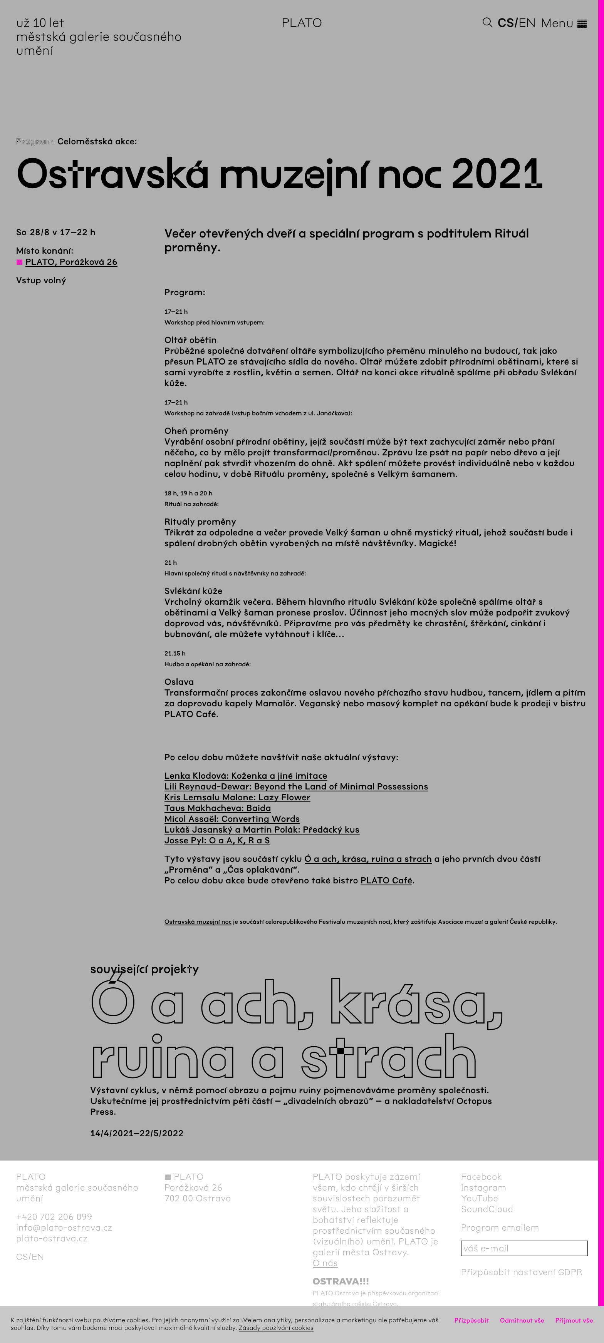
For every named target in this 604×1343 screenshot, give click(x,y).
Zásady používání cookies (276, 1328)
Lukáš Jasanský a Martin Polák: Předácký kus (262, 830)
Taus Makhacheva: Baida (217, 808)
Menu (564, 23)
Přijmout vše (574, 1320)
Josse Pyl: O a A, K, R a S (217, 840)
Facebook (481, 1177)
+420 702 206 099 (54, 1217)
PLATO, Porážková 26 (71, 262)
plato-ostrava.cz (52, 1238)
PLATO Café (386, 880)
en (527, 23)
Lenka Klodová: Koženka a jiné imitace (245, 776)
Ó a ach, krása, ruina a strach (368, 859)
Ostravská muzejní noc (198, 922)
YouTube (479, 1198)
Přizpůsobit (472, 1320)
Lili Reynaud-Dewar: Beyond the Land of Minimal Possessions (296, 786)
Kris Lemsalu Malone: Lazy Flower (237, 797)
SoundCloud (487, 1209)
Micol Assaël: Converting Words (232, 819)
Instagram (484, 1187)
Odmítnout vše (522, 1320)
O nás (325, 1263)
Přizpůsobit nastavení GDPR (522, 1272)
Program (35, 141)
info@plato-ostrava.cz (64, 1228)
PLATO (302, 23)
